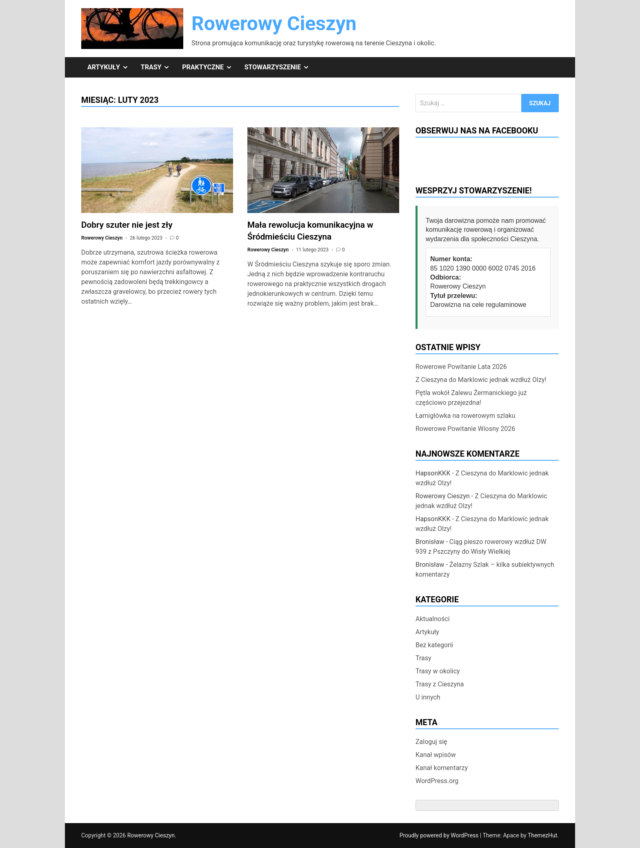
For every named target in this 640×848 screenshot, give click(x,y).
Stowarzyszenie (280, 67)
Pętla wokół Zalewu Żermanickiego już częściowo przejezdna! (471, 397)
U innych (428, 697)
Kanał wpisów (436, 755)
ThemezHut (542, 835)
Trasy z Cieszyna (440, 684)
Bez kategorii (434, 645)
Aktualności (433, 619)
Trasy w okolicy (438, 671)
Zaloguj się (431, 742)
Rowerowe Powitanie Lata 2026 (461, 367)
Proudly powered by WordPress (440, 835)
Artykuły (111, 67)
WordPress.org (437, 781)
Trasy (158, 67)
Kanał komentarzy (442, 768)
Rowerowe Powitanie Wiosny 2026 (465, 429)
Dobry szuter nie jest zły (127, 225)
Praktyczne (210, 67)
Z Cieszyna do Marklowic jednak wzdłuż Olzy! (481, 380)
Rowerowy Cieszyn (274, 23)
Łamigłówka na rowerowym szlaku (466, 416)
